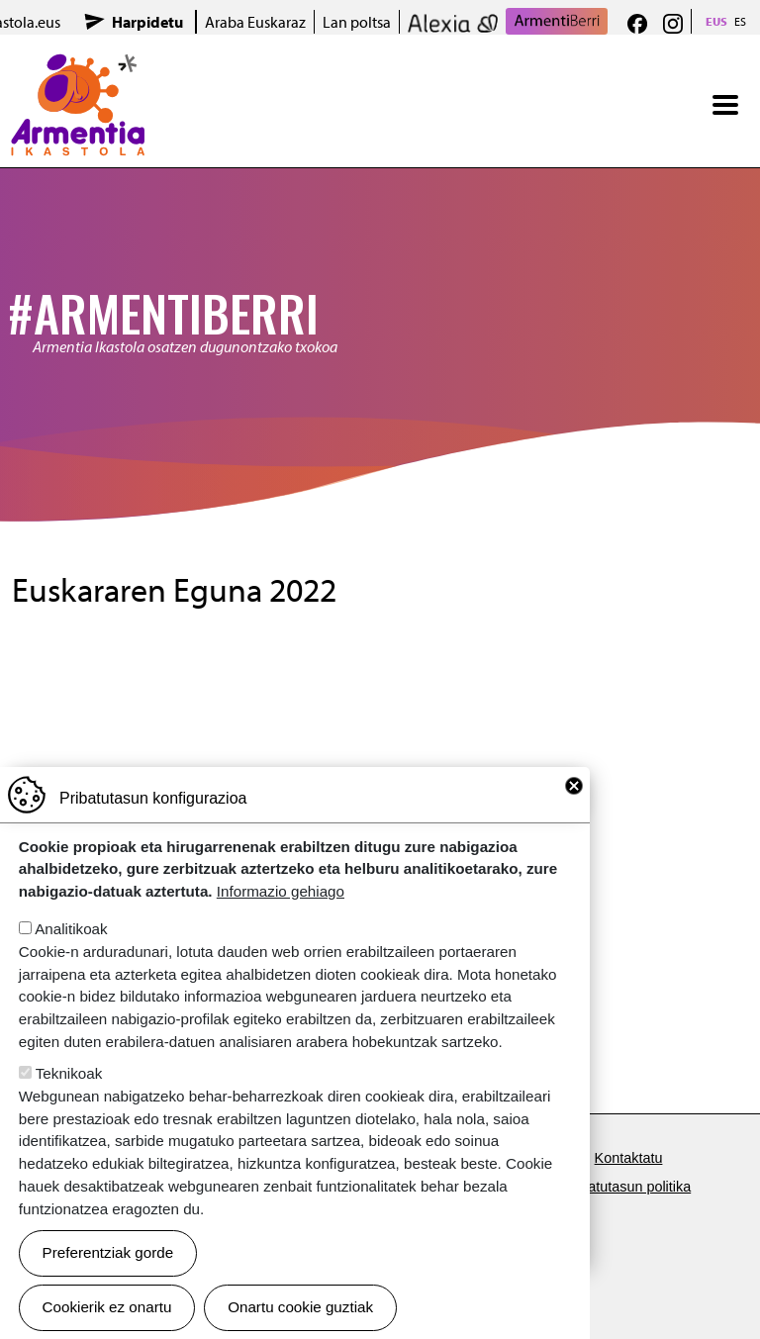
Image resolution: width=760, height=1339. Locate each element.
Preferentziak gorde (108, 1252)
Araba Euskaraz (255, 22)
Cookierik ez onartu (107, 1306)
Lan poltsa (357, 22)
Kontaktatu (629, 1158)
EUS (716, 21)
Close (574, 786)
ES (740, 21)
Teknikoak (69, 1073)
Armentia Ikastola (77, 66)
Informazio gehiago (280, 891)
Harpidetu (147, 22)
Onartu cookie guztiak (300, 1306)
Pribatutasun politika (627, 1187)
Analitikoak (71, 928)
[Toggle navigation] (725, 105)
